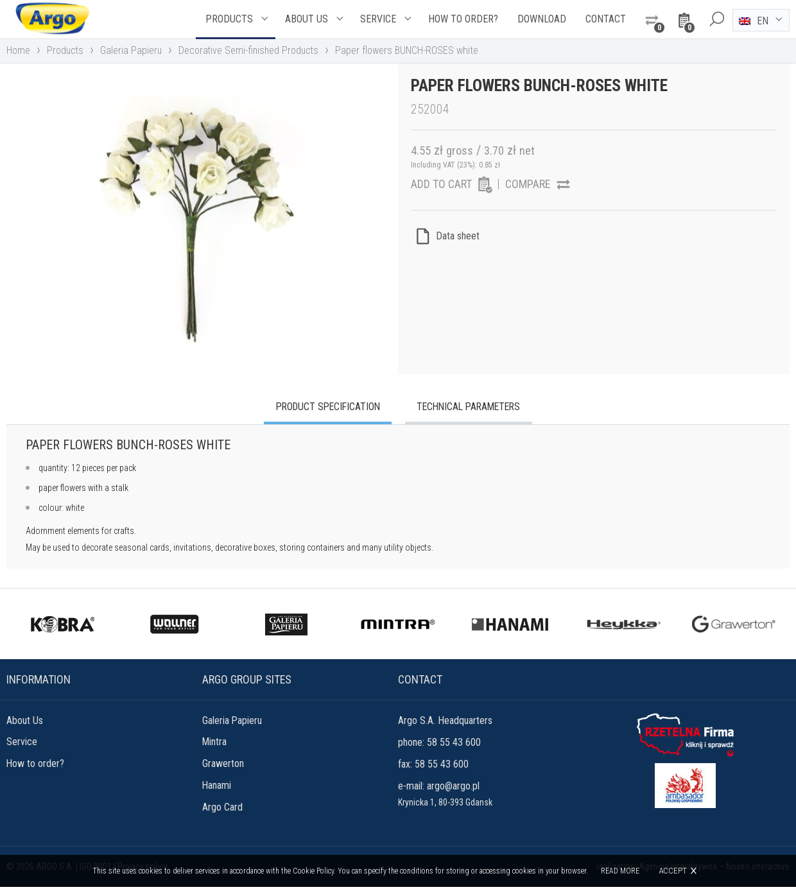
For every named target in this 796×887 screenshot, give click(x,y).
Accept (673, 870)
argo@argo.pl (453, 786)
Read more (620, 870)
